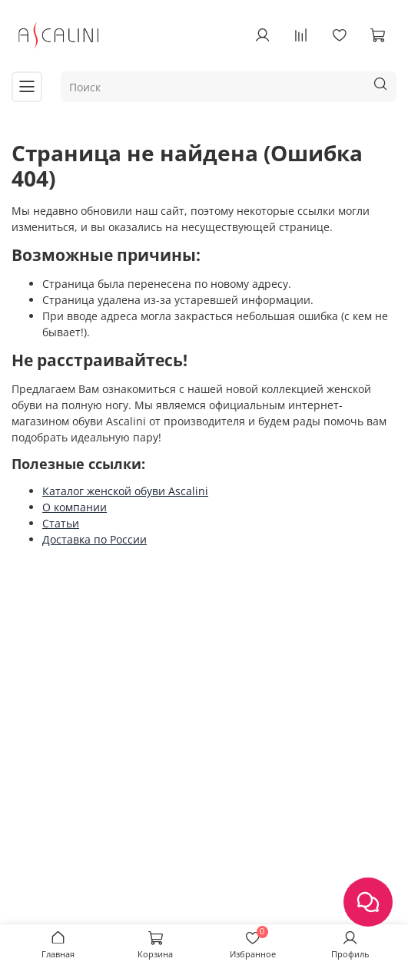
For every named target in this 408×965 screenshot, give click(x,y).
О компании (74, 507)
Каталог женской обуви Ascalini (125, 491)
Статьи (60, 523)
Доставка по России (94, 539)
